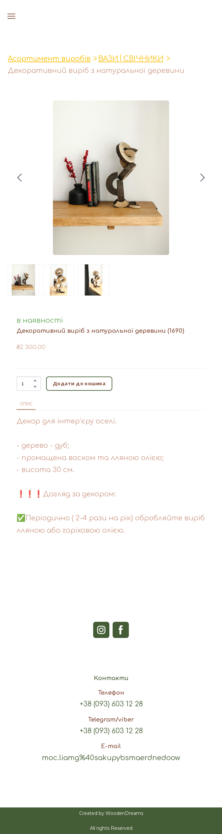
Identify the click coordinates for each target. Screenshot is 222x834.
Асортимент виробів (49, 59)
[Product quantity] (27, 383)
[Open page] (111, 9)
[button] (35, 380)
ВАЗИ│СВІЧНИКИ (131, 59)
